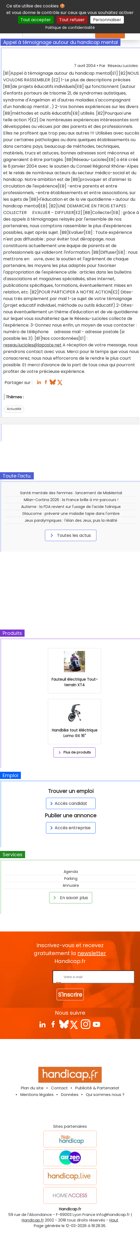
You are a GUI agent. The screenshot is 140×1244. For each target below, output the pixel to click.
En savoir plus (70, 897)
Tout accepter (36, 20)
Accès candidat (67, 803)
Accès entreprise (69, 827)
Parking (70, 878)
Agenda (71, 871)
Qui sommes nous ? (105, 1094)
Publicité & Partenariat (97, 1088)
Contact (59, 1088)
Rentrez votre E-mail (30, 977)
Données (69, 1094)
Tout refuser (72, 20)
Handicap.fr (33, 1220)
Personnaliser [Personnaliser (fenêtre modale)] (107, 20)
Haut (113, 1220)
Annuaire (71, 885)
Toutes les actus (70, 535)
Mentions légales (37, 1094)
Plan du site (32, 1088)
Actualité (14, 409)
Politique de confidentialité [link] (70, 27)
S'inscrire (70, 994)
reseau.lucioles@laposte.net (32, 345)
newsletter (91, 953)
